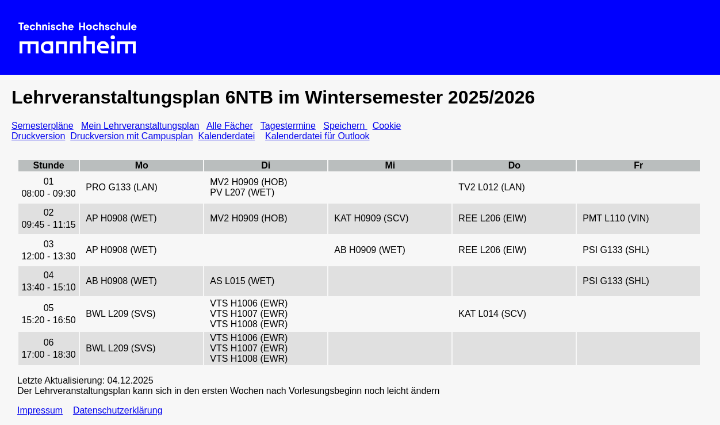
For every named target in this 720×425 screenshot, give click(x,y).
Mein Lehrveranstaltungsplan (140, 126)
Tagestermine (288, 126)
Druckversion (38, 136)
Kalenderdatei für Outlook (317, 136)
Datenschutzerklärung (118, 410)
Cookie (387, 126)
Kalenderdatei (226, 136)
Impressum (40, 410)
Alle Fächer (229, 126)
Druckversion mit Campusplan (131, 136)
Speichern (345, 126)
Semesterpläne (43, 126)
